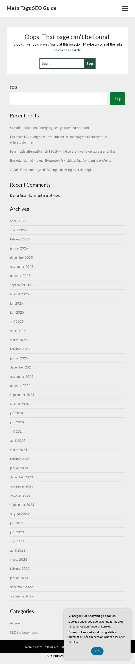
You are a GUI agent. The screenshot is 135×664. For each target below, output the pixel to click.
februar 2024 (20, 459)
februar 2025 (20, 349)
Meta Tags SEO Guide (32, 8)
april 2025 (17, 331)
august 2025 (19, 294)
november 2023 (21, 486)
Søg (13, 87)
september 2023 (22, 505)
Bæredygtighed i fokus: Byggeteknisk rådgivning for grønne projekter (61, 160)
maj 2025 (17, 321)
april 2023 (17, 550)
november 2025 (21, 267)
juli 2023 (16, 523)
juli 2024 (16, 413)
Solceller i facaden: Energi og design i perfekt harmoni (49, 128)
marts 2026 (18, 230)
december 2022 (21, 587)
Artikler (15, 623)
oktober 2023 (20, 495)
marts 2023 (18, 559)
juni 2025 (17, 312)
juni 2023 (17, 532)
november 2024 (21, 376)
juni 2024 (17, 422)
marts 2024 (18, 450)
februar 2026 (20, 239)
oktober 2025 (20, 276)
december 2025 (21, 257)
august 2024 (19, 404)
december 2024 (21, 367)
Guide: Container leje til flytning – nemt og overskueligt (50, 170)
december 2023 (21, 477)
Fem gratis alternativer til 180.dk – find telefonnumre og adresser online (62, 151)
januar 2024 (19, 468)
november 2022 (21, 596)
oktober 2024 (20, 386)
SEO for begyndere (24, 632)
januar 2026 (19, 248)
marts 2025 (18, 340)
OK (97, 651)
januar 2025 (19, 358)
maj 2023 (17, 541)
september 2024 (22, 395)
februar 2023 (20, 568)
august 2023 (19, 514)
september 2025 (22, 285)
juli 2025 (16, 303)
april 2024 (17, 440)
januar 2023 (19, 578)
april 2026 (17, 221)
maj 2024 (17, 431)
